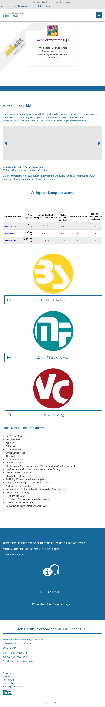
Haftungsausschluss (12, 686)
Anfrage (7, 673)
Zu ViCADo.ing (53, 415)
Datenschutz (9, 683)
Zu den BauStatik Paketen (53, 300)
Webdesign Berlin (45, 703)
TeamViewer (46, 6)
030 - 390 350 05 (51, 592)
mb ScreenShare (28, 6)
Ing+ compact (10, 226)
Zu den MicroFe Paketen (53, 357)
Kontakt (7, 676)
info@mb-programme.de (22, 661)
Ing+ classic (9, 233)
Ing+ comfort (10, 240)
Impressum (8, 679)
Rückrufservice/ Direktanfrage (51, 604)
